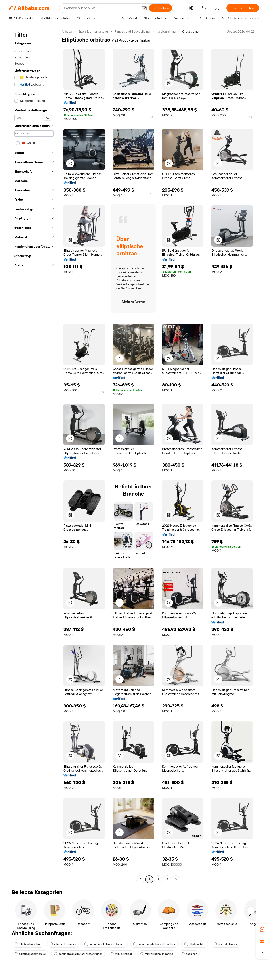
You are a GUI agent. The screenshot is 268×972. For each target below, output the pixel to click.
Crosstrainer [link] (191, 31)
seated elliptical (226, 944)
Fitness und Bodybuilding (132, 31)
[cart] (204, 8)
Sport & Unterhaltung (93, 31)
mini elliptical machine (156, 954)
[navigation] (34, 456)
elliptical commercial (30, 954)
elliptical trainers (63, 944)
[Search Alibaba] (101, 8)
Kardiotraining (166, 31)
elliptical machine (28, 944)
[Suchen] (160, 8)
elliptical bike (194, 944)
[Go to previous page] (140, 879)
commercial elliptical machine (154, 944)
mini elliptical (121, 954)
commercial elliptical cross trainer (78, 954)
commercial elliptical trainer (104, 944)
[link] (262, 929)
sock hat (189, 954)
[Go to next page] (176, 879)
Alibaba (67, 31)
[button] (144, 8)
